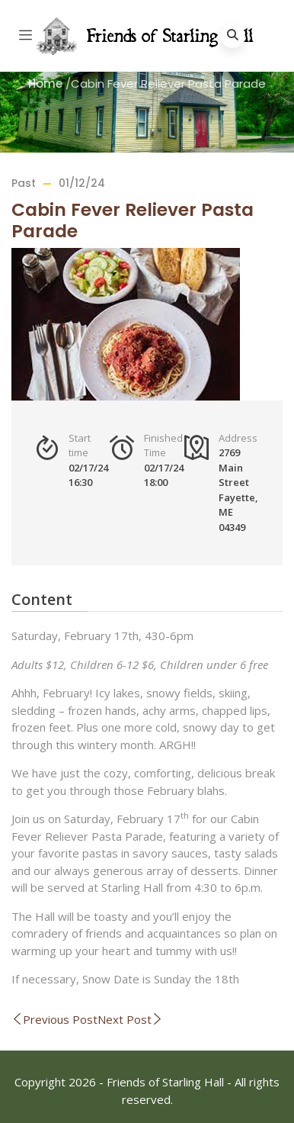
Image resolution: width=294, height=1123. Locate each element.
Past (23, 183)
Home (45, 84)
